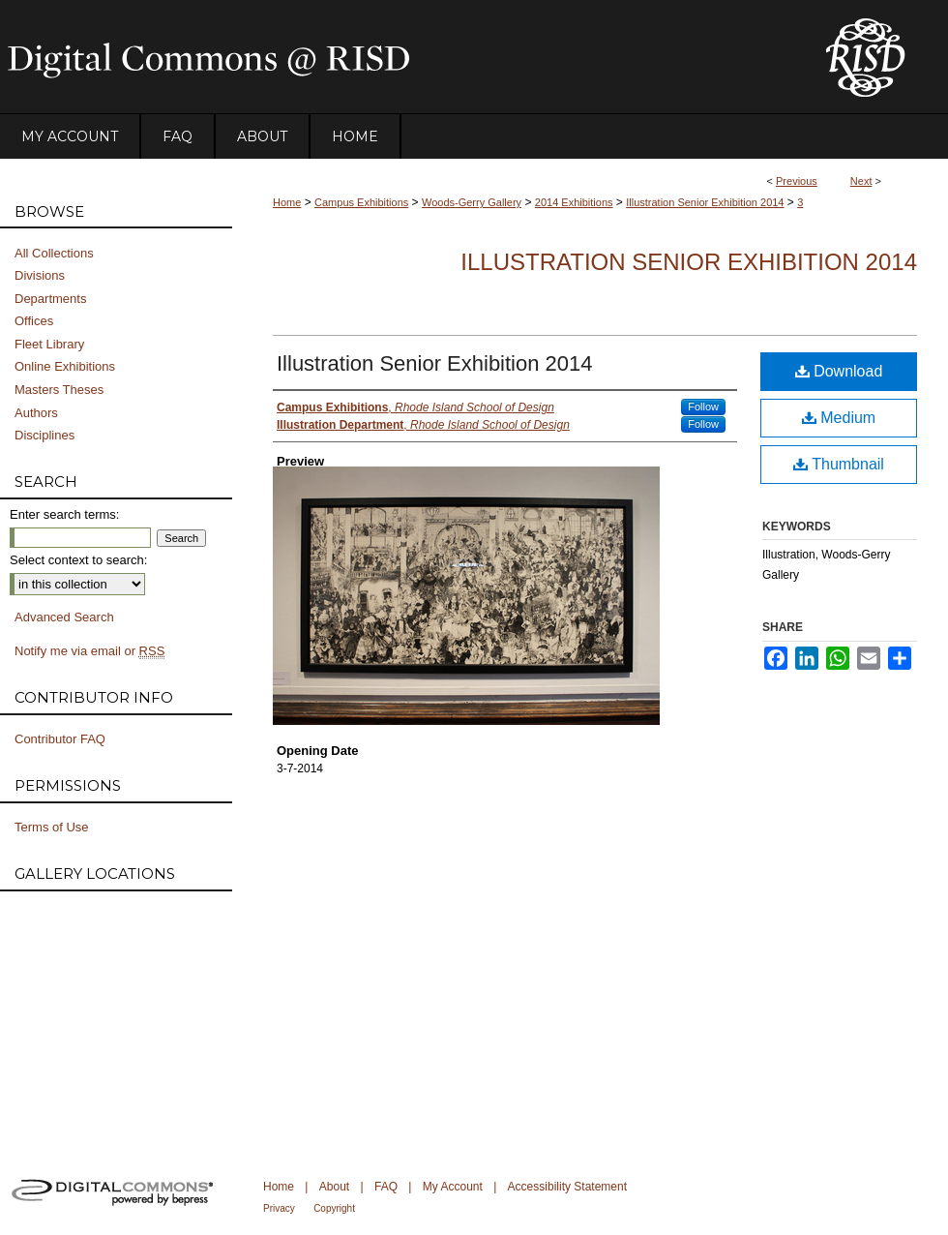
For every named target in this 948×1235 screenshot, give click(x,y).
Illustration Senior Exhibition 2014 (705, 202)
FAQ (386, 1186)
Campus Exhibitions (361, 202)
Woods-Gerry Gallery (471, 202)
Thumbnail (838, 464)
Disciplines (44, 435)
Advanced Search (64, 617)
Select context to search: (78, 560)
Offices (34, 321)
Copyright (334, 1208)
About (334, 1186)
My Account (453, 1186)
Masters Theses (59, 389)
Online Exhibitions (65, 366)
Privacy (279, 1208)
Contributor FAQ (60, 739)
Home (287, 202)
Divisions (40, 275)
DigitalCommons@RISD (396, 57)
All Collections (54, 253)
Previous (796, 181)
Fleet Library (49, 344)
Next (861, 181)
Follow (703, 406)
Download (839, 371)
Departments (50, 298)
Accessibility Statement (567, 1186)
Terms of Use (52, 827)
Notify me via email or (89, 651)
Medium (838, 417)
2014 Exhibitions (574, 202)
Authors (36, 413)
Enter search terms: (64, 514)
